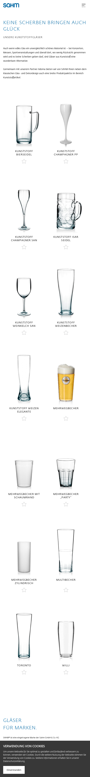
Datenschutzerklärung (14, 761)
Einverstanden (14, 769)
